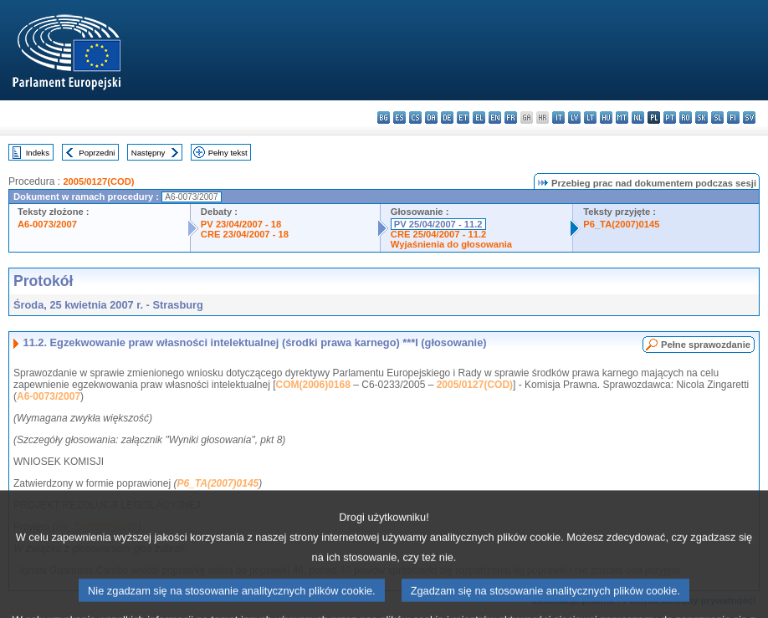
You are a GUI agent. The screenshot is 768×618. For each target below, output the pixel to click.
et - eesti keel (463, 117)
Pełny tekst (228, 152)
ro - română (685, 117)
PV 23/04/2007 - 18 (241, 224)
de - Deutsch (447, 117)
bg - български (383, 117)
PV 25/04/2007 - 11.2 (438, 224)
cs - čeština (415, 117)
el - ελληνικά (479, 117)
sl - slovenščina (717, 117)
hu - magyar (606, 117)
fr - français (510, 117)
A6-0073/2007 (47, 224)
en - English (495, 117)
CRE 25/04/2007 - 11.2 (438, 234)
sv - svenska (749, 117)
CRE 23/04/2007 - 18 (245, 234)
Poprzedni (97, 152)
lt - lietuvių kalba (590, 117)
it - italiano (558, 117)
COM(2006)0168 (313, 385)
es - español (399, 117)
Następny (148, 152)
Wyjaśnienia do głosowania (451, 244)
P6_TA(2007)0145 (621, 224)
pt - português (669, 117)
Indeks (37, 152)
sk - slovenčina (701, 117)
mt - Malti (622, 117)
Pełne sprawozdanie (705, 345)
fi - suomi (733, 117)
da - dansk (431, 117)
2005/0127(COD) (98, 181)
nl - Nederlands (638, 117)
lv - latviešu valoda (574, 117)
